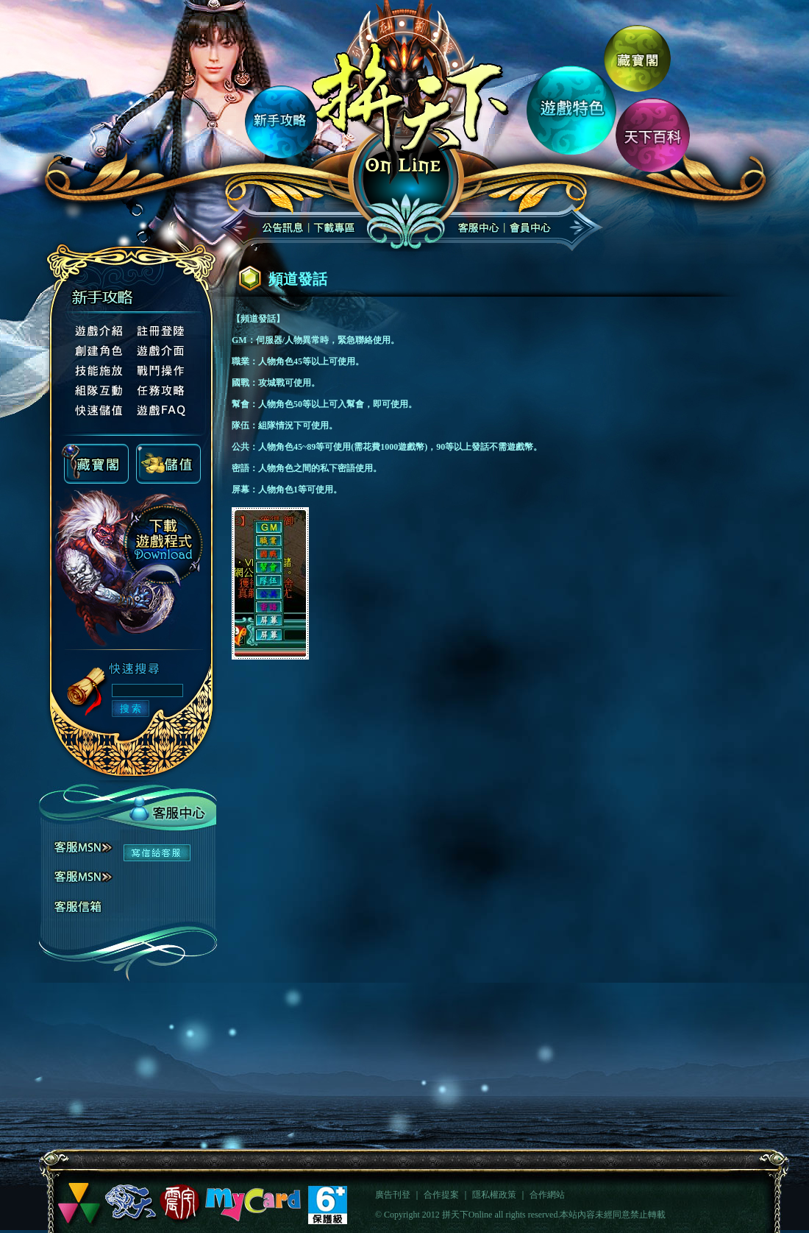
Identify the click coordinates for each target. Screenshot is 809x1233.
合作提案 (441, 1195)
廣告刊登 (392, 1195)
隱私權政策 (494, 1195)
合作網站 (547, 1195)
